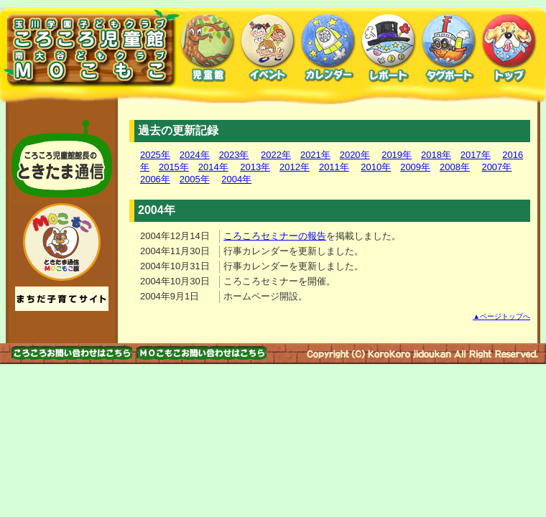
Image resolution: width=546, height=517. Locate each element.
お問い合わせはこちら (71, 353)
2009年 (415, 167)
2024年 (195, 154)
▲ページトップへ (501, 316)
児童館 (208, 48)
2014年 (213, 167)
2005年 (195, 179)
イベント (268, 48)
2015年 (174, 167)
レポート (389, 48)
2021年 (315, 154)
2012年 (294, 167)
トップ (509, 48)
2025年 (155, 154)
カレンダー (328, 48)
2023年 (234, 154)
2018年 (436, 154)
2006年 (155, 179)
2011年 (334, 167)
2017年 (476, 154)
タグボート (449, 48)
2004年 (236, 179)
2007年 (496, 167)
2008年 (455, 167)
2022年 (276, 154)
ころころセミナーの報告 (274, 235)
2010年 (376, 167)
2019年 (396, 154)
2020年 (355, 154)
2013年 (255, 167)
